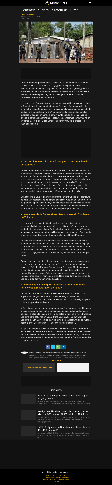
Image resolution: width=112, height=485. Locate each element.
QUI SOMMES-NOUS (49, 477)
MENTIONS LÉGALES (62, 477)
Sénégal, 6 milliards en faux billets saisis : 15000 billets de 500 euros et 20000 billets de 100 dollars (63, 412)
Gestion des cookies (63, 479)
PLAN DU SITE (62, 475)
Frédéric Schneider (28, 14)
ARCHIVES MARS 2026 (49, 479)
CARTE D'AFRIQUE (51, 475)
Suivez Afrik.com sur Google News (39, 368)
